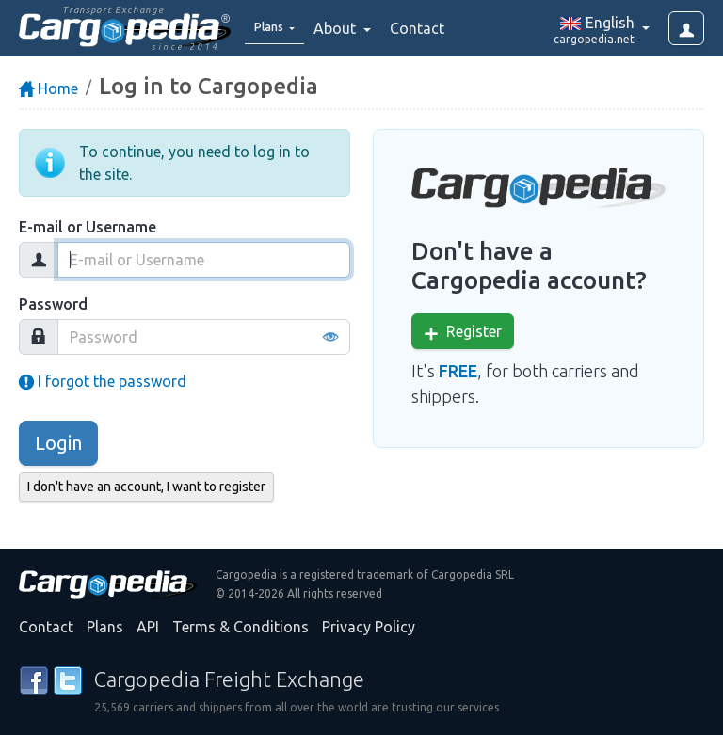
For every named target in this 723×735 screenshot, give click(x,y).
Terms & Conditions (240, 626)
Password (53, 304)
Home (48, 88)
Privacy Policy (368, 626)
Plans (105, 626)
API (148, 626)
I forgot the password (102, 381)
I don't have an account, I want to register (146, 486)
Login (58, 443)
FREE (458, 370)
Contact (430, 28)
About (350, 28)
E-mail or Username (87, 226)
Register (463, 332)
